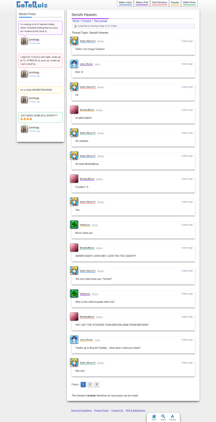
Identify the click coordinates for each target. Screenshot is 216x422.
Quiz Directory (159, 2)
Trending (172, 417)
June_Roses (86, 64)
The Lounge (100, 20)
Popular (175, 2)
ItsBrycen (85, 224)
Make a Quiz (125, 2)
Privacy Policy (101, 410)
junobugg (34, 39)
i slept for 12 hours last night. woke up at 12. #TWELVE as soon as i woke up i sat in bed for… (40, 60)
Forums (86, 20)
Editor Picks (189, 2)
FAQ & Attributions (135, 410)
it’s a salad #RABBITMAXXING (36, 89)
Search (163, 417)
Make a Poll (142, 2)
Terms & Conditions (81, 410)
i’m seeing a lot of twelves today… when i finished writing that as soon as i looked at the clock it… (39, 28)
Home (75, 20)
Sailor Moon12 (88, 41)
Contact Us (117, 410)
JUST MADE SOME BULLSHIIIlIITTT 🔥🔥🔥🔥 (38, 117)
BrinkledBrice (87, 110)
